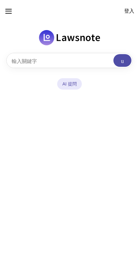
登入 (129, 11)
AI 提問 (69, 83)
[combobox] (69, 60)
